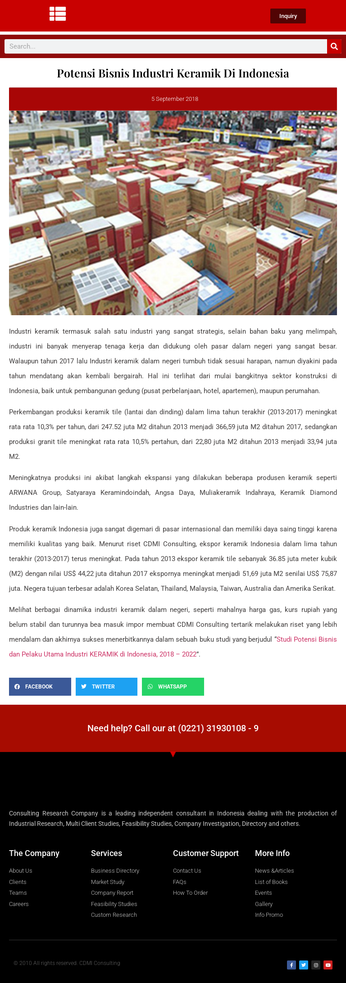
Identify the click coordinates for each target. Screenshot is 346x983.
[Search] (334, 46)
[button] (40, 687)
